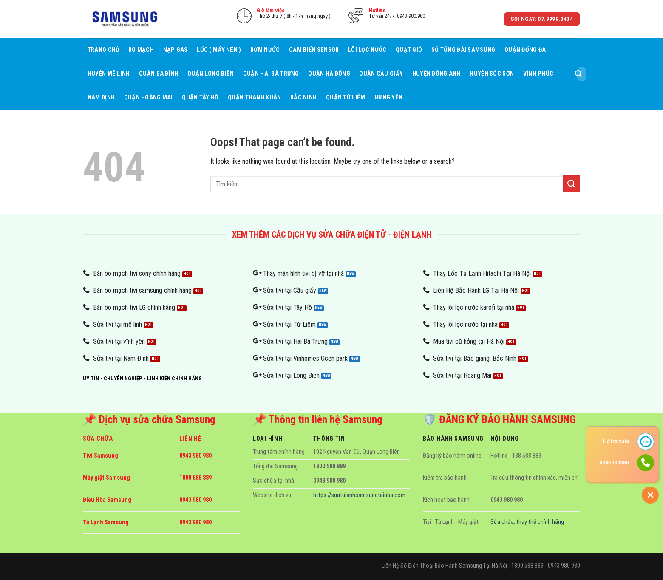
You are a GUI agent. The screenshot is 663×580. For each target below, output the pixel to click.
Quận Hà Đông (329, 73)
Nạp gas (175, 50)
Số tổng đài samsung (463, 50)
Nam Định (101, 97)
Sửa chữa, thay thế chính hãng (527, 522)
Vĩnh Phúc (538, 73)
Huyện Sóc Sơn (492, 73)
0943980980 (614, 462)
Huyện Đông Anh (436, 73)
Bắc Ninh (303, 97)
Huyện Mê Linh (109, 73)
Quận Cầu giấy (381, 73)
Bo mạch (141, 50)
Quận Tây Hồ (200, 97)
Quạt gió (409, 50)
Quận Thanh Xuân (254, 97)
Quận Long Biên (210, 73)
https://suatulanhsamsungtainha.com (359, 495)
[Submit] (578, 74)
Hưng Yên (388, 97)
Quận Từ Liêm (345, 97)
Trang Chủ (103, 50)
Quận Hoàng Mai (148, 97)
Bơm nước (265, 50)
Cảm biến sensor (314, 50)
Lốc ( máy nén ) (219, 50)
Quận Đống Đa (525, 50)
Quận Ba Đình (158, 73)
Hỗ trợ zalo (616, 441)
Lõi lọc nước (367, 50)
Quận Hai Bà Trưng (271, 73)
